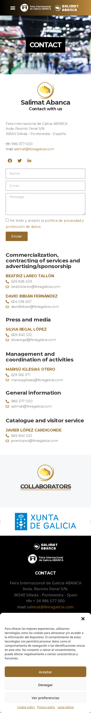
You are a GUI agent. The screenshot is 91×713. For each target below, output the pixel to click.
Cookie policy (26, 707)
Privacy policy (46, 707)
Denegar (45, 684)
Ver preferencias (45, 697)
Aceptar (45, 671)
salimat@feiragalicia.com (34, 149)
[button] (83, 619)
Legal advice (65, 707)
